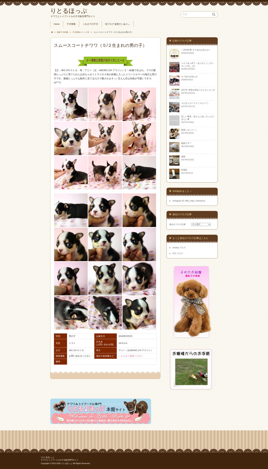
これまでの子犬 (90, 24)
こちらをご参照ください (131, 356)
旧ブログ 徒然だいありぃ (117, 24)
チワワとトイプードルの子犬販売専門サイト (59, 460)
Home (57, 24)
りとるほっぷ (47, 457)
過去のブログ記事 (177, 224)
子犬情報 (71, 24)
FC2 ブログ (177, 253)
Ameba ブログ (179, 247)
